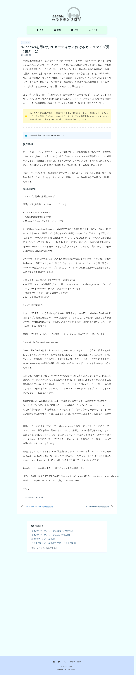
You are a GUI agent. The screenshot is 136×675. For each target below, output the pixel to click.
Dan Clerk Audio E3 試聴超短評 (39, 506)
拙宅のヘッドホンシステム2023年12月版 (50, 535)
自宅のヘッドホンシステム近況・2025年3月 (52, 531)
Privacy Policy (75, 662)
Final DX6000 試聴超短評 (97, 506)
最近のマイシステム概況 (43, 539)
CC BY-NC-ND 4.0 (69, 670)
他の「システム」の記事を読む (44, 548)
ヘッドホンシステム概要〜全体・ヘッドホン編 (53, 543)
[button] (42, 498)
